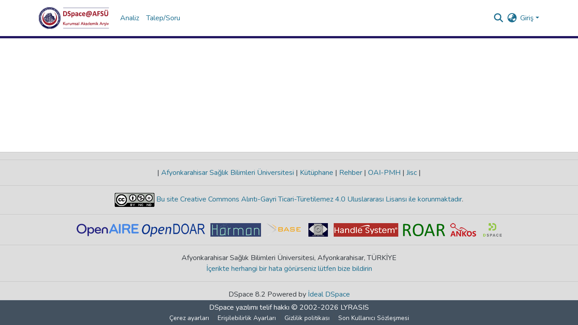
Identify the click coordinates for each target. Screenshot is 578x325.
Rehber (350, 173)
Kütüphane (316, 173)
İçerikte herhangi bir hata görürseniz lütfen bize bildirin (289, 269)
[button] (73, 18)
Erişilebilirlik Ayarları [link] (247, 318)
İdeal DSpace (329, 294)
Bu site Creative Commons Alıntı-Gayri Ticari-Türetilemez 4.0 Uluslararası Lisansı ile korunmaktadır (308, 199)
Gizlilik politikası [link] (307, 318)
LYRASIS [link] (354, 307)
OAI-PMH (384, 173)
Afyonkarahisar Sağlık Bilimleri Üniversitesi (227, 173)
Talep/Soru (163, 18)
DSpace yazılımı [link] (233, 307)
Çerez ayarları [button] (189, 318)
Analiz (129, 18)
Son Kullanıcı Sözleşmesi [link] (373, 318)
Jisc (412, 173)
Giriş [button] (528, 18)
